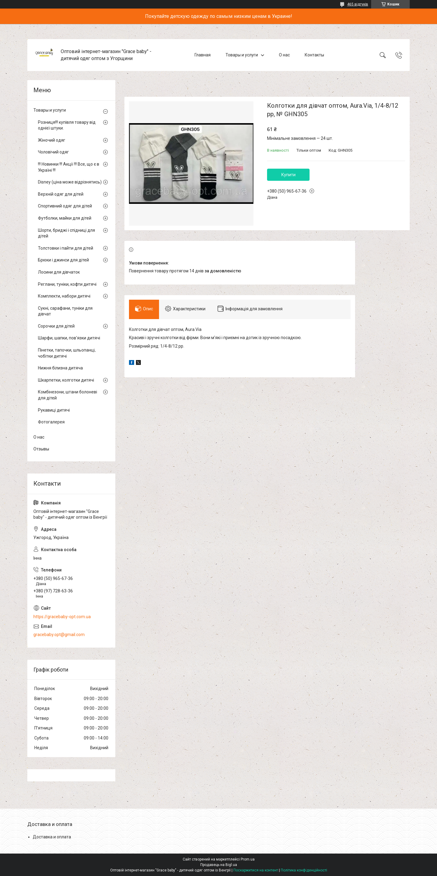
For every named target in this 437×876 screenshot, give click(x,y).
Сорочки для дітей (56, 326)
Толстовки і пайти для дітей (65, 248)
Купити (288, 174)
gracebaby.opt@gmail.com (59, 634)
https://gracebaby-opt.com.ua (62, 616)
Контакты (314, 54)
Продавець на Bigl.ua (218, 865)
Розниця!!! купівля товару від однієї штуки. (67, 125)
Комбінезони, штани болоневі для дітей (67, 394)
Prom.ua (248, 859)
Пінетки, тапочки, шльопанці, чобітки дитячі (67, 353)
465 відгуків (357, 4)
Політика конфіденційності (304, 870)
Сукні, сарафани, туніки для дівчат (65, 311)
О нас (284, 54)
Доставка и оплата (52, 836)
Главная (203, 54)
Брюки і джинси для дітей (63, 260)
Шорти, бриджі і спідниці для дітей (66, 233)
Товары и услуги (241, 54)
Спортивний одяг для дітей (65, 206)
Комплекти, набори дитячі (64, 296)
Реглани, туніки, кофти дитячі (67, 284)
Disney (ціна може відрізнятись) (70, 182)
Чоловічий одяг (53, 152)
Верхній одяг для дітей (60, 194)
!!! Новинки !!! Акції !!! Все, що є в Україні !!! (68, 167)
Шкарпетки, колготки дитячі (66, 380)
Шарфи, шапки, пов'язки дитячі (69, 337)
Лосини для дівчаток (59, 272)
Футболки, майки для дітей (64, 218)
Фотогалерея (51, 421)
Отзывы (41, 448)
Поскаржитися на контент (255, 870)
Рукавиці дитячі (54, 410)
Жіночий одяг (51, 140)
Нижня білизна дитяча (60, 368)
